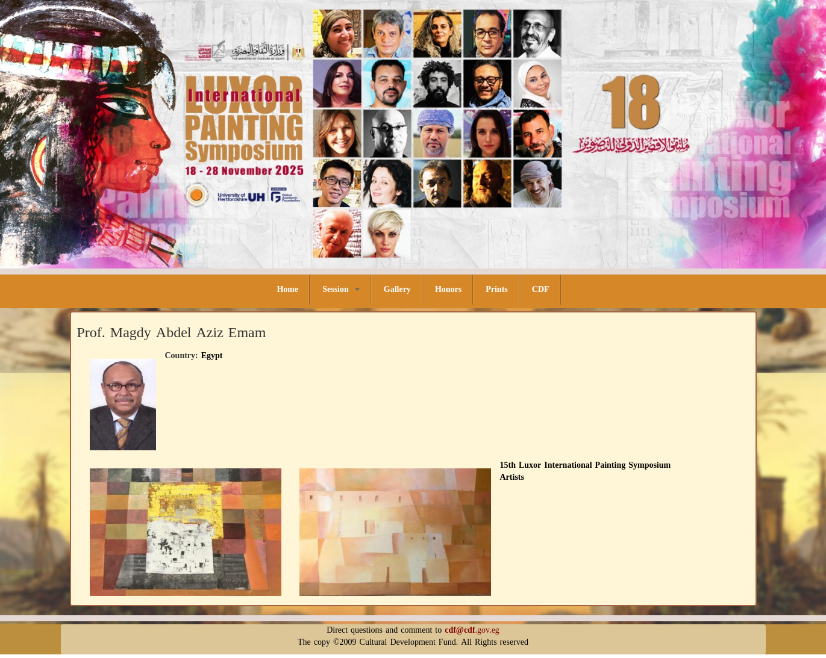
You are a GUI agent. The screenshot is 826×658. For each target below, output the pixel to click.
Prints (497, 289)
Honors (448, 289)
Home (287, 289)
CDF (540, 289)
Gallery (397, 289)
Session (341, 289)
